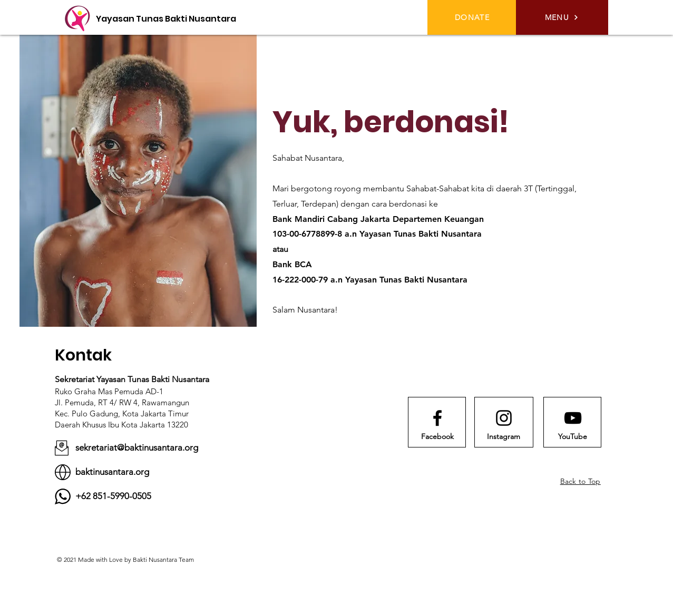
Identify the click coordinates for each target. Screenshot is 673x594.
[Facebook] (437, 436)
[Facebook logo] (437, 418)
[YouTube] (573, 436)
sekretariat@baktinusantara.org (136, 447)
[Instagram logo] (503, 418)
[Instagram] (504, 436)
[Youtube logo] (572, 418)
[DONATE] (473, 17)
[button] (562, 17)
